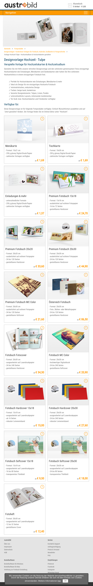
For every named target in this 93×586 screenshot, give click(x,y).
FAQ (49, 555)
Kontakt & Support (54, 544)
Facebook (51, 567)
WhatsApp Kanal (53, 572)
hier (59, 581)
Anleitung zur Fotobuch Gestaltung (15, 570)
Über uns (7, 544)
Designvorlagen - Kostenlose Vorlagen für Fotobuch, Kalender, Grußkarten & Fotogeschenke (34, 52)
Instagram (51, 570)
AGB (5, 552)
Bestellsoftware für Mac (12, 567)
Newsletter (51, 552)
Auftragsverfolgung (54, 547)
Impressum (8, 547)
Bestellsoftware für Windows (13, 564)
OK (65, 581)
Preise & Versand (53, 550)
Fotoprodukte (18, 49)
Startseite (7, 49)
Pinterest (51, 564)
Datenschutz (8, 550)
